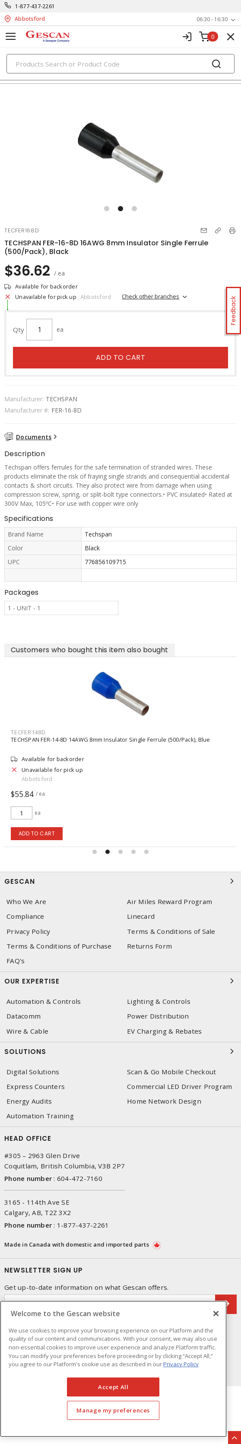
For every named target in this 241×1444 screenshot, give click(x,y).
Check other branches (150, 296)
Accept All (113, 1387)
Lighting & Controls (158, 1001)
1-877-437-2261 (35, 6)
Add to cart (121, 357)
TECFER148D (28, 732)
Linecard (141, 916)
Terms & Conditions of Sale (171, 931)
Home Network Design (164, 1101)
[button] (106, 208)
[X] (215, 1313)
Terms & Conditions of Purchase (59, 946)
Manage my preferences (113, 1410)
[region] (113, 1369)
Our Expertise (120, 981)
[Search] (120, 63)
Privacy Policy (28, 931)
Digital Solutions (32, 1072)
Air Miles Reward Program (169, 902)
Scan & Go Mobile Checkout (171, 1072)
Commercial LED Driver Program (179, 1086)
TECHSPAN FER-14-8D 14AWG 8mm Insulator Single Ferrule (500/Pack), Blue (110, 739)
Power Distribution (158, 1016)
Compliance (25, 916)
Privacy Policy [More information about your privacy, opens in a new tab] (181, 1364)
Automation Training (40, 1116)
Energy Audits (29, 1101)
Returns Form (149, 946)
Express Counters (35, 1086)
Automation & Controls (43, 1001)
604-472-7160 (79, 1178)
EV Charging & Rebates (164, 1031)
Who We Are (26, 902)
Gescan (120, 881)
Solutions (120, 1051)
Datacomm (23, 1016)
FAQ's (15, 961)
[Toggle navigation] (10, 36)
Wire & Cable (27, 1031)
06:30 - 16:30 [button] (212, 19)
